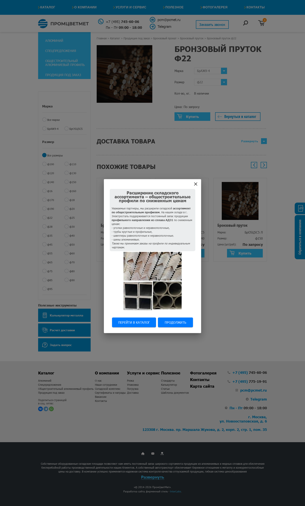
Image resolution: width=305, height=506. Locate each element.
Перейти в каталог (134, 322)
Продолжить (175, 322)
